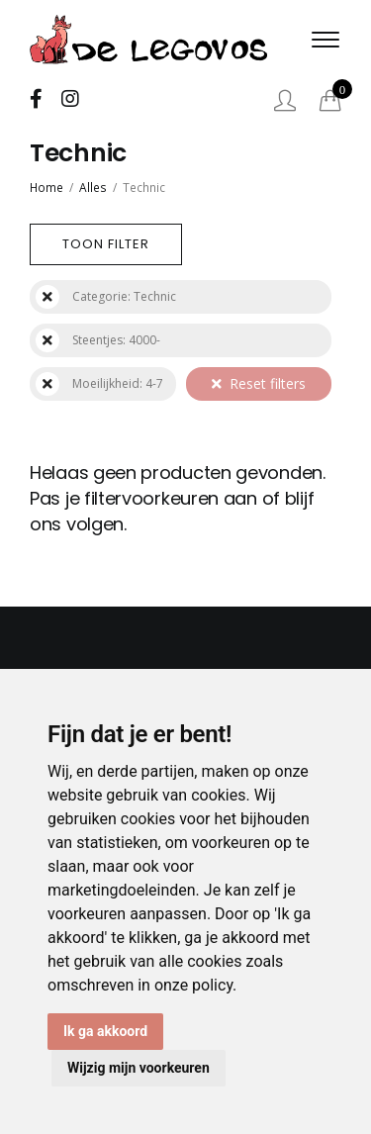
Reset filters (259, 383)
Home (46, 187)
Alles (93, 187)
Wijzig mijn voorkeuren (138, 1068)
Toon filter (105, 244)
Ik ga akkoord (105, 1031)
